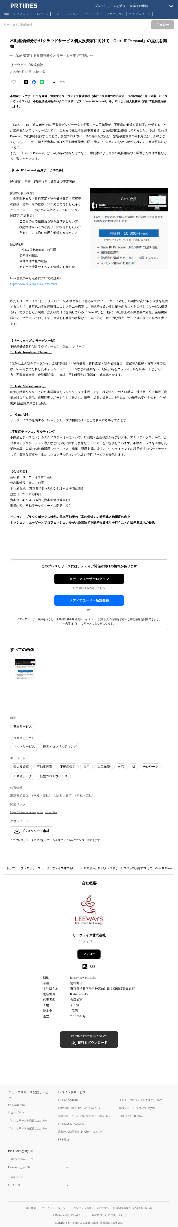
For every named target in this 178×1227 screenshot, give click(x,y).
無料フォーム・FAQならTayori (137, 1108)
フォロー (89, 954)
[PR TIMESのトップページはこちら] (24, 5)
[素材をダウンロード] (54, 82)
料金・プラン (16, 1112)
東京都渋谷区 (19, 795)
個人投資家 (21, 766)
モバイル (42, 14)
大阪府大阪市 (62, 795)
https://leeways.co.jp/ (83, 977)
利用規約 (102, 1208)
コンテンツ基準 (82, 1208)
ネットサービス (24, 746)
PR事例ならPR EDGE (131, 1116)
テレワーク (150, 766)
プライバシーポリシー (55, 1208)
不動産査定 (67, 766)
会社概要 (31, 1208)
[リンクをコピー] (62, 82)
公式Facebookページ (20, 1159)
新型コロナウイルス (54, 776)
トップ (10, 868)
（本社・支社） (41, 795)
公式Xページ (15, 1177)
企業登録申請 (139, 6)
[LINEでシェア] (41, 82)
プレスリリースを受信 (110, 6)
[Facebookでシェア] (33, 82)
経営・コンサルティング (60, 746)
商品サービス (22, 726)
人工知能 (103, 766)
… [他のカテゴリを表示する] (156, 13)
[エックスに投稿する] (25, 82)
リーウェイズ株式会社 (60, 868)
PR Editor (64, 1139)
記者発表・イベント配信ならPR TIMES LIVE (84, 1116)
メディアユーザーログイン (89, 579)
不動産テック (22, 776)
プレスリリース (31, 868)
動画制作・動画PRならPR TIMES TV (79, 1108)
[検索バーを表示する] (171, 6)
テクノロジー (22, 14)
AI (133, 766)
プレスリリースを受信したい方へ (28, 1120)
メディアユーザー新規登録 (89, 600)
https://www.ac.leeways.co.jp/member (33, 284)
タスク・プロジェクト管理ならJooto (140, 1100)
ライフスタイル (139, 14)
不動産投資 (44, 766)
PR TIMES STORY (68, 1100)
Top (6, 14)
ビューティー (92, 14)
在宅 (86, 766)
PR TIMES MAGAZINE (71, 1124)
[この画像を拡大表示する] (25, 669)
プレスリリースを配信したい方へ (28, 1128)
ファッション (115, 14)
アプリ (57, 14)
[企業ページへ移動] (89, 911)
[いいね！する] (13, 82)
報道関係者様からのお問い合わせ (132, 1208)
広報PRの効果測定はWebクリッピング (81, 1131)
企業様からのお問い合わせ (68, 1215)
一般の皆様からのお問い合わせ (107, 1215)
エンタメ (72, 14)
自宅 (121, 766)
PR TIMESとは (16, 1104)
